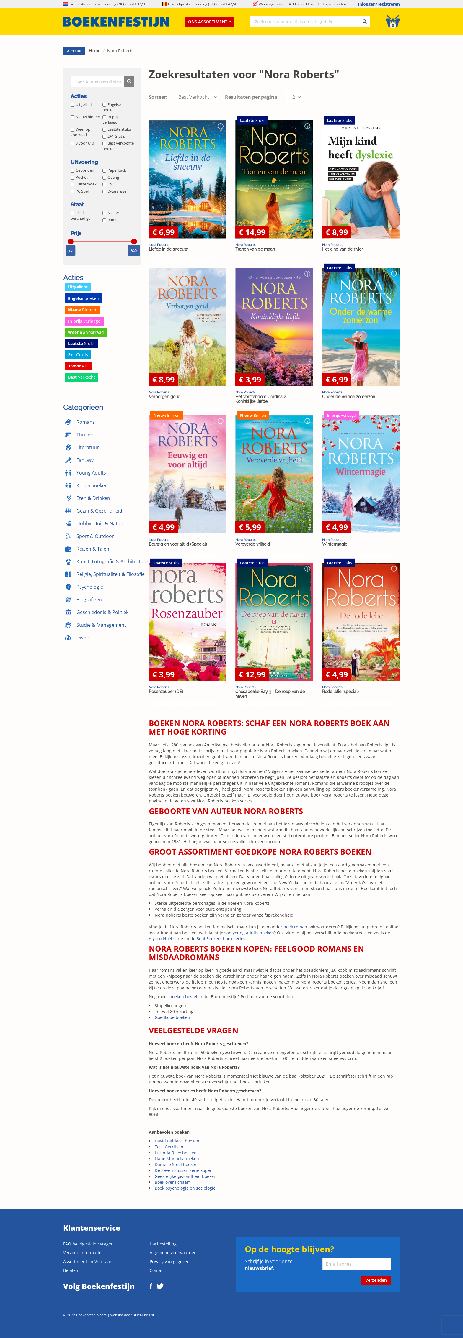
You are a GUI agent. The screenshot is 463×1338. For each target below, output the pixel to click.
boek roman (295, 927)
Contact (157, 1270)
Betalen (70, 1270)
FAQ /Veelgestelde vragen (88, 1244)
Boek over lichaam (173, 1182)
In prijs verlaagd (110, 119)
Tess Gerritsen (169, 1147)
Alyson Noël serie (166, 938)
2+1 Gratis (113, 136)
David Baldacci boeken (177, 1141)
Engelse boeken (111, 107)
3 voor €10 (82, 143)
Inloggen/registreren (379, 4)
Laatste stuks (116, 129)
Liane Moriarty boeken (177, 1158)
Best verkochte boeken (118, 145)
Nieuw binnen (85, 116)
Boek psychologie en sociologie (185, 1188)
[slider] (71, 241)
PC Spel (80, 191)
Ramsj (110, 219)
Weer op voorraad (80, 132)
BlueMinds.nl (143, 1314)
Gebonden (82, 170)
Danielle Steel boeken (176, 1164)
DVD (108, 184)
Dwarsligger (115, 191)
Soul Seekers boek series (221, 938)
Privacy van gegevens (171, 1261)
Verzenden (376, 1280)
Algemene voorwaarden (173, 1252)
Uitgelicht (81, 104)
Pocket (79, 177)
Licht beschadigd (81, 215)
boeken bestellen (186, 996)
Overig (110, 177)
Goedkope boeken (172, 1017)
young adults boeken (253, 932)
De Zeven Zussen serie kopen (184, 1170)
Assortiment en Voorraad (88, 1261)
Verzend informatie (82, 1252)
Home (94, 50)
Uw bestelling (163, 1244)
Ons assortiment (209, 21)
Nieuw (110, 212)
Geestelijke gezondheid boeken (185, 1176)
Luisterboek (84, 184)
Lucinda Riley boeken (176, 1152)
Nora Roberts (120, 50)
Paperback (114, 170)
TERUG (74, 51)
